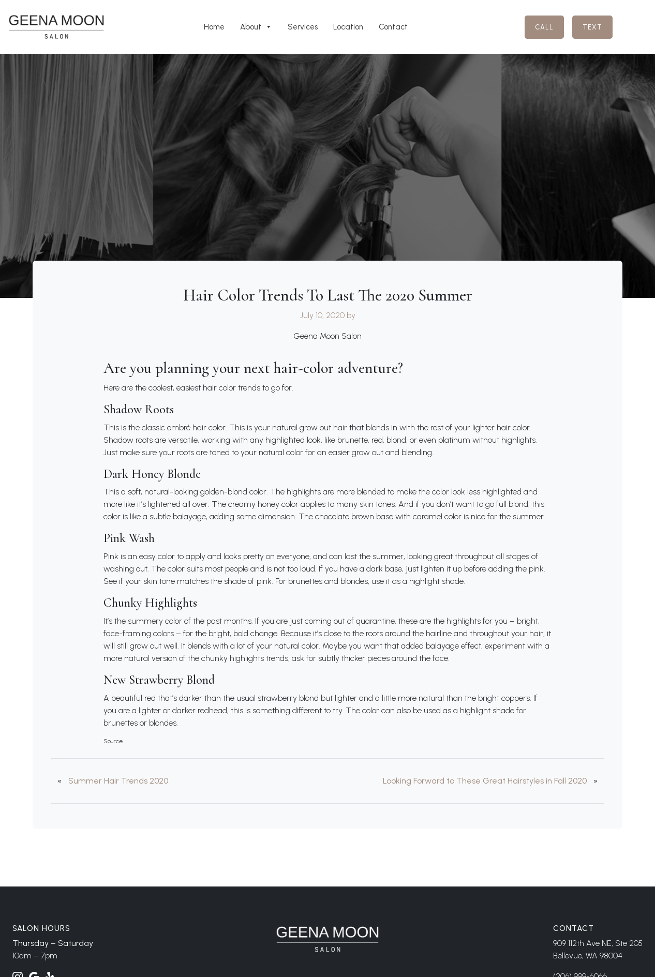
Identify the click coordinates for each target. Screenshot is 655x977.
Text (592, 27)
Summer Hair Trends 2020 (118, 781)
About (256, 27)
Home (214, 27)
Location (348, 27)
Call (544, 27)
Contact (393, 27)
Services (303, 27)
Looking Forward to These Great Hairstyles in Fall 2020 (485, 781)
